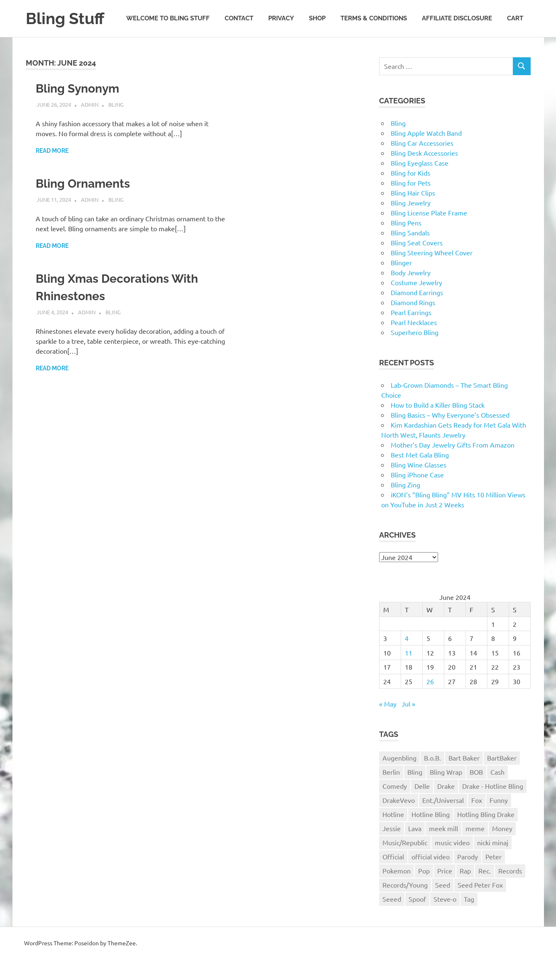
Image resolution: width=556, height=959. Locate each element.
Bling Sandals (410, 232)
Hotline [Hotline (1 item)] (393, 814)
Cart (515, 18)
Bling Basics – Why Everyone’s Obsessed (450, 415)
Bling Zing (405, 484)
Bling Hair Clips (413, 192)
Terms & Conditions (373, 18)
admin (89, 104)
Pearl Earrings (411, 312)
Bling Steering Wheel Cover (432, 252)
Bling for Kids (410, 173)
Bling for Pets (411, 183)
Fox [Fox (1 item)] (476, 800)
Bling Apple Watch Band (426, 133)
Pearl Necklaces (414, 322)
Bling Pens (406, 222)
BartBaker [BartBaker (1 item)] (502, 758)
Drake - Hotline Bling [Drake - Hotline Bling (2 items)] (492, 786)
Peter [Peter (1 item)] (493, 856)
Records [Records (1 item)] (510, 870)
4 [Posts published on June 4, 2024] (407, 638)
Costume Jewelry (416, 282)
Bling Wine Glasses (418, 464)
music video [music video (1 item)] (452, 842)
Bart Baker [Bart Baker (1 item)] (464, 758)
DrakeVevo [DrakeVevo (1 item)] (398, 800)
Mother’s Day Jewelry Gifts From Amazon (452, 444)
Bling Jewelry (411, 202)
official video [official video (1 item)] (430, 856)
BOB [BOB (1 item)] (476, 772)
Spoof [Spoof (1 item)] (417, 899)
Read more (52, 150)
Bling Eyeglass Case (419, 163)
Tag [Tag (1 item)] (469, 899)
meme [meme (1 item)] (475, 828)
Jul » (408, 704)
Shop (317, 18)
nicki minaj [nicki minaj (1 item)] (492, 842)
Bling (116, 104)
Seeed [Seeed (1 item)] (391, 899)
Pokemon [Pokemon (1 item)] (396, 870)
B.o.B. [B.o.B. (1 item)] (432, 758)
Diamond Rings (413, 302)
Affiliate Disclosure (457, 18)
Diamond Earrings (417, 292)
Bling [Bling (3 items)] (414, 772)
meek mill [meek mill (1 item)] (443, 828)
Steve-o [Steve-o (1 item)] (445, 899)
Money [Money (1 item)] (502, 828)
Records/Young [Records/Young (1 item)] (405, 885)
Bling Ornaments (83, 184)
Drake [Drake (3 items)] (446, 786)
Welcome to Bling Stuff (168, 18)
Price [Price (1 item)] (444, 870)
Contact (239, 18)
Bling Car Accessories (422, 143)
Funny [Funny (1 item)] (499, 800)
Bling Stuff (65, 18)
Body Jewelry (411, 272)
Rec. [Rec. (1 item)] (484, 870)
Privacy (281, 18)
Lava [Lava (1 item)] (414, 828)
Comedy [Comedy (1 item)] (394, 786)
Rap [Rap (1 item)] (465, 870)
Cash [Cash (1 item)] (497, 772)
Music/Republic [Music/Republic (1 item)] (404, 842)
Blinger (401, 262)
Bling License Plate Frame (429, 212)
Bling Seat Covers (417, 242)
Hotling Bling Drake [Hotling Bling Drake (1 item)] (485, 814)
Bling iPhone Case (417, 474)
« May (388, 704)
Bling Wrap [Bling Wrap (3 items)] (446, 772)
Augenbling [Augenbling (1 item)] (399, 758)
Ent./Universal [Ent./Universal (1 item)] (443, 800)
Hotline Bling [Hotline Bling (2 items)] (430, 814)
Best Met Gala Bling (420, 454)
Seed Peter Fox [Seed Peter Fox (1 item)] (480, 885)
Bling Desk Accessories (424, 153)
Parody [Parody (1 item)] (467, 856)
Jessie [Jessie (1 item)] (391, 828)
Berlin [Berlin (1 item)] (391, 772)
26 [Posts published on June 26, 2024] (430, 681)
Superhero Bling (414, 332)
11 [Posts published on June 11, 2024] (408, 652)
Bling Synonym (77, 88)
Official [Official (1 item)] (393, 856)
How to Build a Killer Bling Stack (438, 405)
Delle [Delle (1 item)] (422, 786)
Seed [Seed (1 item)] (442, 885)
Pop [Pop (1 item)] (424, 870)
